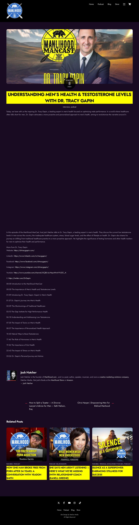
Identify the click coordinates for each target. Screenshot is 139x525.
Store (117, 4)
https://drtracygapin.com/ (24, 250)
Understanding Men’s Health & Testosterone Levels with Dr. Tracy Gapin (69, 97)
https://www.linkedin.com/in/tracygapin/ (30, 256)
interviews (66, 107)
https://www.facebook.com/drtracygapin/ (31, 261)
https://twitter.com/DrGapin (19, 278)
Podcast (101, 4)
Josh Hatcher (28, 372)
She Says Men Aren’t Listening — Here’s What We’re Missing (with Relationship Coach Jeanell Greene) (69, 473)
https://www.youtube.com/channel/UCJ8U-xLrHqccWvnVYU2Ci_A (40, 272)
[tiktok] (80, 502)
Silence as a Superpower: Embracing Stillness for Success (108, 471)
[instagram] (74, 502)
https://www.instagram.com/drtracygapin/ (32, 267)
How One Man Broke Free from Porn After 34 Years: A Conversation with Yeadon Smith (25, 473)
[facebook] (64, 502)
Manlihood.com (50, 377)
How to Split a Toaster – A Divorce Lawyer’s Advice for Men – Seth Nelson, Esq (47, 406)
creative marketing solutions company (114, 377)
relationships (61, 464)
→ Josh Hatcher (27, 383)
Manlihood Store (57, 380)
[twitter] (58, 502)
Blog (109, 4)
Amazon (70, 380)
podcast (73, 107)
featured (9, 464)
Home (91, 4)
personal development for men (111, 464)
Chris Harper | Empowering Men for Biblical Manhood (94, 404)
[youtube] (69, 502)
